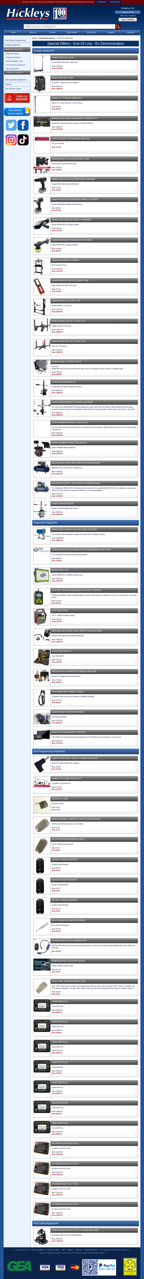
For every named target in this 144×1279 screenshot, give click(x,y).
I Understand (101, 2)
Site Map (79, 1250)
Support (111, 32)
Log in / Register (127, 19)
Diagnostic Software (13, 57)
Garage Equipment (12, 45)
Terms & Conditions (37, 1250)
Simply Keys (91, 32)
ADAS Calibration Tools (14, 61)
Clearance (130, 32)
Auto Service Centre (13, 89)
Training (8, 84)
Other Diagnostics (12, 69)
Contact (52, 32)
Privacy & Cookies (53, 1250)
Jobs (63, 1250)
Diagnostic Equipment (14, 49)
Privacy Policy (115, 2)
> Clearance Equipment (14, 72)
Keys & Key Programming (15, 40)
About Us (32, 32)
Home (13, 32)
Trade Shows (72, 32)
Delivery (70, 1250)
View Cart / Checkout (128, 16)
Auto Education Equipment (15, 65)
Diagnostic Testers (12, 54)
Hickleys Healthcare (90, 1250)
